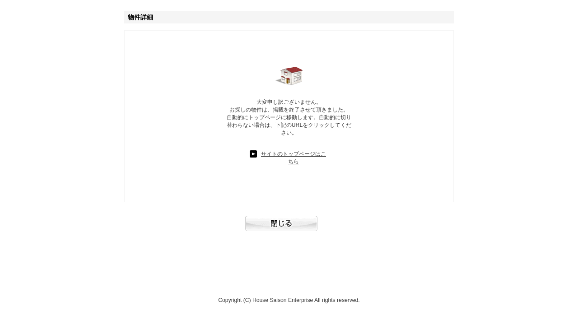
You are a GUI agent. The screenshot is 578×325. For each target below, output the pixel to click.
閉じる (289, 228)
